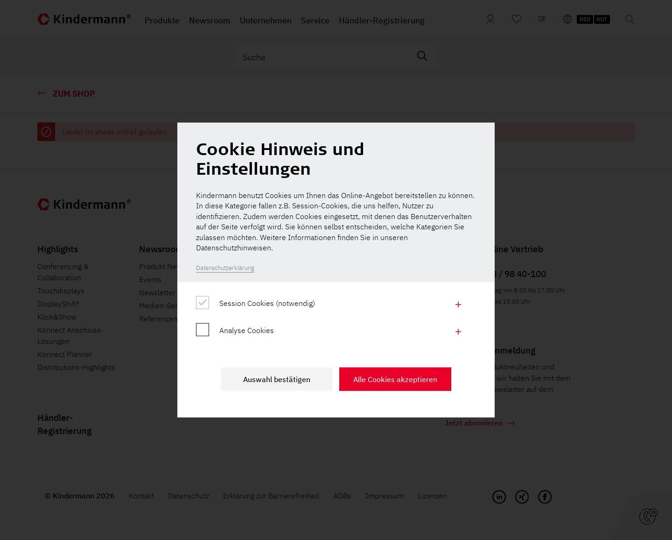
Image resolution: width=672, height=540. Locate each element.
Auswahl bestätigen (276, 379)
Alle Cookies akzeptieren (395, 379)
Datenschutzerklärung (225, 268)
